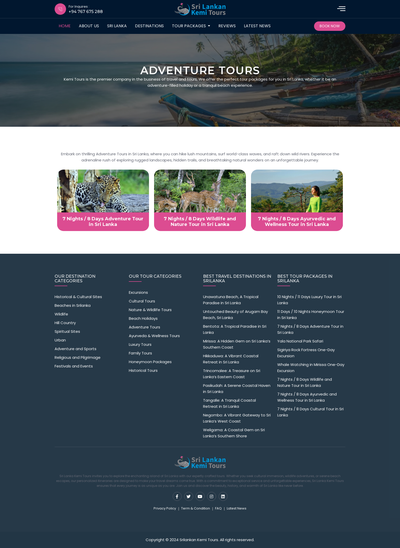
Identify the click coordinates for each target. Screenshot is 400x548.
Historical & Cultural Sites (78, 296)
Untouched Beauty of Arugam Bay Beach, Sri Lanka (235, 314)
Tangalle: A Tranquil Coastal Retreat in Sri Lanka (229, 403)
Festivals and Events (74, 366)
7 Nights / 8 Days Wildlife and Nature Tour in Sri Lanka (304, 382)
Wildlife (61, 314)
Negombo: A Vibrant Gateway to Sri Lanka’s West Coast (237, 418)
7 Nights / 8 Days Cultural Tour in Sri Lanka (310, 412)
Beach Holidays (143, 318)
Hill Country (65, 322)
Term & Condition (195, 508)
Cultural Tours (142, 301)
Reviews (227, 26)
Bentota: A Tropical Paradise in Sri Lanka (234, 329)
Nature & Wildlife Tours (150, 309)
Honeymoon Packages (150, 361)
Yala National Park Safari (300, 341)
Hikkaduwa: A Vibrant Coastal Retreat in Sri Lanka (230, 359)
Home (65, 26)
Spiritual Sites (67, 331)
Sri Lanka (117, 26)
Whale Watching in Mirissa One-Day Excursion (310, 367)
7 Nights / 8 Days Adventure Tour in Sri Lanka (310, 329)
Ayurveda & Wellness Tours (154, 335)
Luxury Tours (140, 344)
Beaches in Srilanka (73, 305)
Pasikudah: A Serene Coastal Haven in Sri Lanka (236, 388)
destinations (149, 26)
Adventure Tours (144, 327)
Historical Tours (143, 370)
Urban (60, 340)
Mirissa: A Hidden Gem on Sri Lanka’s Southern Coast (236, 344)
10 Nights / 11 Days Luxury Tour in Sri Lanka (309, 299)
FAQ (218, 508)
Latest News (257, 26)
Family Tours (140, 353)
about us (89, 26)
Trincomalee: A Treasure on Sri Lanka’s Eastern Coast (231, 373)
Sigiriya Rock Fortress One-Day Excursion (306, 353)
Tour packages (189, 26)
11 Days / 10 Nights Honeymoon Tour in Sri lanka (310, 314)
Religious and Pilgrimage (78, 357)
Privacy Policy (165, 508)
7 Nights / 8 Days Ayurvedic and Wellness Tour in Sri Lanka (307, 397)
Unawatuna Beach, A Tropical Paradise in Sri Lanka (230, 299)
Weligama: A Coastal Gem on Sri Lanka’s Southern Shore (234, 433)
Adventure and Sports (75, 348)
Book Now (330, 26)
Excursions (138, 292)
